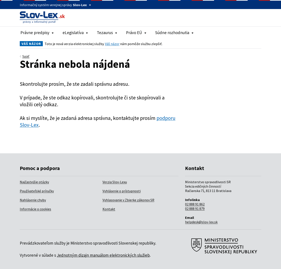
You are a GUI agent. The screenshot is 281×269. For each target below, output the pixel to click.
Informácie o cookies (35, 209)
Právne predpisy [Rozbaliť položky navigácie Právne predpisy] (37, 32)
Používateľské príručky (37, 191)
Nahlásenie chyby (33, 200)
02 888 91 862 (195, 204)
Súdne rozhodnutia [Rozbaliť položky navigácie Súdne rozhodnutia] (174, 32)
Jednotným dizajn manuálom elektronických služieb (103, 255)
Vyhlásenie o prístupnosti (122, 191)
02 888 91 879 (195, 208)
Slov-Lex (82, 5)
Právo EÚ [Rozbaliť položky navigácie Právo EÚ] (136, 32)
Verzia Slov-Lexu (115, 182)
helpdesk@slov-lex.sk (201, 222)
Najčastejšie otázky (34, 182)
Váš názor (112, 44)
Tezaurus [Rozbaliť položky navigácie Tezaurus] (107, 32)
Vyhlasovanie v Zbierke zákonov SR (128, 200)
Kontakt (109, 209)
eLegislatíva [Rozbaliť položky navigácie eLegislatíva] (75, 32)
